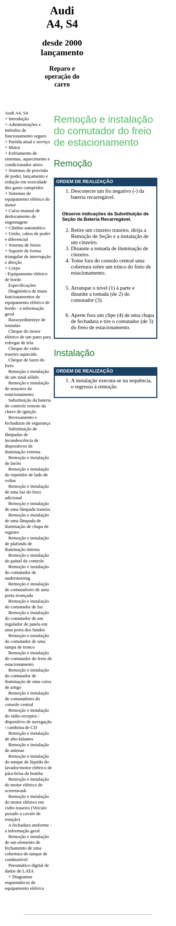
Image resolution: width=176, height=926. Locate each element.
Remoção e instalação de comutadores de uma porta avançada (27, 589)
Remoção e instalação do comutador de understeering (27, 572)
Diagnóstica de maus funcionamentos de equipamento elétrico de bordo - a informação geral (27, 302)
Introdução (19, 118)
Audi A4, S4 (16, 113)
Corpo (14, 268)
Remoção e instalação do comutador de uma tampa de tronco (27, 641)
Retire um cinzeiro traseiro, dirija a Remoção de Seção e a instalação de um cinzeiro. (110, 236)
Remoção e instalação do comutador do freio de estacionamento (28, 658)
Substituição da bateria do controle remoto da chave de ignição (28, 405)
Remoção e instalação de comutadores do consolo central (27, 698)
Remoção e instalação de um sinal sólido (27, 374)
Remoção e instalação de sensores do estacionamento (27, 388)
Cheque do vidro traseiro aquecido (22, 351)
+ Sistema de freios (23, 245)
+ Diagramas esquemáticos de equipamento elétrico (24, 882)
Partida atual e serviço (29, 141)
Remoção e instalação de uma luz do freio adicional (27, 491)
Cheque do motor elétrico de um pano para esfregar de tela (28, 336)
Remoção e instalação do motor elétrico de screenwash (27, 784)
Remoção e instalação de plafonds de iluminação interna (27, 543)
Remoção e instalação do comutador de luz (27, 603)
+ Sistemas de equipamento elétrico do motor (27, 199)
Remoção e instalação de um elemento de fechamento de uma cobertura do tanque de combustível (27, 848)
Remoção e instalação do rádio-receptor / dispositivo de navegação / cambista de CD (28, 718)
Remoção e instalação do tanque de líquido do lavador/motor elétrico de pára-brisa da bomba (28, 764)
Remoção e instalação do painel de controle (27, 557)
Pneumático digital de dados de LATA (27, 868)
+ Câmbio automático (25, 227)
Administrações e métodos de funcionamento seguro (25, 130)
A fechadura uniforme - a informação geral (28, 827)
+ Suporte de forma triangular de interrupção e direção (28, 256)
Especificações (22, 285)
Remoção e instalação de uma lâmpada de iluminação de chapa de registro (27, 523)
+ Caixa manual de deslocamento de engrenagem (22, 216)
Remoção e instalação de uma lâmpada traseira (27, 506)
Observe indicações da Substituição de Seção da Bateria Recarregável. (105, 216)
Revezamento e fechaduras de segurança (27, 420)
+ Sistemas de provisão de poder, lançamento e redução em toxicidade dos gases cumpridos (26, 179)
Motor (14, 147)
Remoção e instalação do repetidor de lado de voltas (27, 474)
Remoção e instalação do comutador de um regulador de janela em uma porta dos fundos (27, 621)
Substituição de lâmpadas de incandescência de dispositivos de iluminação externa (22, 440)
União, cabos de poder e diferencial (27, 236)
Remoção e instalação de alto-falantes (27, 736)
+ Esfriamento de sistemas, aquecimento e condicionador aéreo (27, 158)
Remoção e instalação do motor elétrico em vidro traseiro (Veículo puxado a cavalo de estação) (27, 808)
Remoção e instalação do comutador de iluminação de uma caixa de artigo (28, 678)
